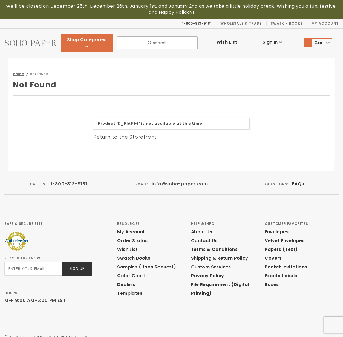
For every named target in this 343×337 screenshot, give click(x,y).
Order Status (131, 234)
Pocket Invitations (284, 260)
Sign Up (76, 262)
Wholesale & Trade (244, 23)
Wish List (227, 38)
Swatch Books (288, 23)
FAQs (298, 177)
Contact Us (203, 234)
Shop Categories (86, 39)
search (157, 40)
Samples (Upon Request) (144, 260)
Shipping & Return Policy (218, 251)
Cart (317, 40)
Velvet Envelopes (283, 234)
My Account (326, 23)
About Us (201, 225)
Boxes (271, 278)
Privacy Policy (206, 269)
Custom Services (209, 260)
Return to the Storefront (121, 130)
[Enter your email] (32, 262)
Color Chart (129, 269)
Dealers (125, 278)
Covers (272, 251)
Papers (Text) (279, 242)
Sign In (273, 38)
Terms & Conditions (212, 242)
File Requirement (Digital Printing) (218, 282)
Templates (128, 286)
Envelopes (276, 225)
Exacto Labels (280, 269)
